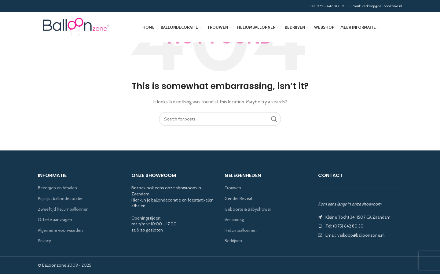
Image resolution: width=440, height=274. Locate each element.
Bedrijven (233, 240)
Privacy (44, 240)
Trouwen (233, 188)
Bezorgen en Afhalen (57, 188)
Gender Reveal (238, 198)
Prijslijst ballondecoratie (60, 198)
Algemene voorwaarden (60, 230)
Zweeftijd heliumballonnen (63, 209)
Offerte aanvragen (55, 219)
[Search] (220, 119)
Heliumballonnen (241, 230)
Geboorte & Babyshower (248, 209)
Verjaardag (234, 219)
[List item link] (360, 226)
